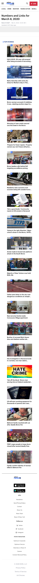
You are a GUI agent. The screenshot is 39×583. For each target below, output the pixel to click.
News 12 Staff (5, 23)
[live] (34, 4)
